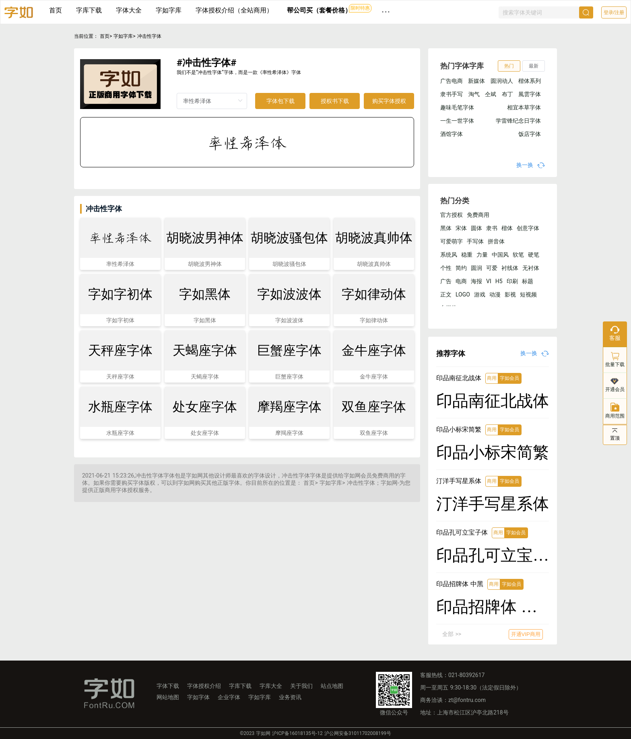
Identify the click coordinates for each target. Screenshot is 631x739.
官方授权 (451, 215)
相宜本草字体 (524, 107)
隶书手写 (451, 94)
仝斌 (490, 94)
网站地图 (168, 697)
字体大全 (129, 10)
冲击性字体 (149, 36)
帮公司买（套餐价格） (319, 10)
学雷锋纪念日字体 (518, 120)
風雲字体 (529, 94)
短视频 (528, 294)
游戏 (479, 294)
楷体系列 (529, 81)
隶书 (491, 228)
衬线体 (509, 268)
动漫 (495, 294)
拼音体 (496, 241)
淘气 (474, 94)
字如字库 (168, 10)
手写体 (475, 241)
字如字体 (198, 697)
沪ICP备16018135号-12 (297, 733)
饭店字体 (529, 134)
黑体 (446, 228)
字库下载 (89, 10)
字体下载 (168, 686)
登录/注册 (614, 12)
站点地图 (332, 686)
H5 (499, 281)
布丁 (507, 94)
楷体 (507, 228)
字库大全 (271, 686)
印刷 (512, 281)
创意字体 (528, 228)
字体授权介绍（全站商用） (234, 10)
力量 (482, 254)
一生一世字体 (457, 120)
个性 (446, 268)
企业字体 (229, 697)
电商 (461, 281)
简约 (461, 268)
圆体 (476, 228)
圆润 (476, 268)
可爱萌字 (451, 241)
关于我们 (301, 686)
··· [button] (385, 12)
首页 (55, 10)
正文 (446, 294)
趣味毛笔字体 (457, 107)
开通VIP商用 (525, 634)
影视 (510, 294)
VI (488, 281)
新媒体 (476, 81)
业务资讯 (290, 697)
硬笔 (533, 254)
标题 (527, 281)
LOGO (463, 294)
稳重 (466, 254)
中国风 (500, 254)
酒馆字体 (451, 134)
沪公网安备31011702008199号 (357, 733)
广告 (446, 281)
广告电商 (451, 81)
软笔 (518, 254)
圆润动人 (502, 81)
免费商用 (478, 215)
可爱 (491, 268)
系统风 (448, 254)
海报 (476, 281)
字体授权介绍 (204, 686)
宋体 (461, 228)
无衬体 (530, 268)
